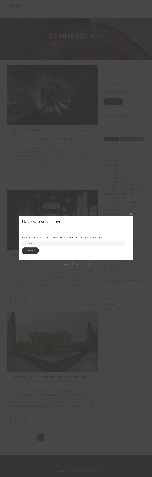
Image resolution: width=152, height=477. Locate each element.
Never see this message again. (76, 264)
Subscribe (30, 250)
